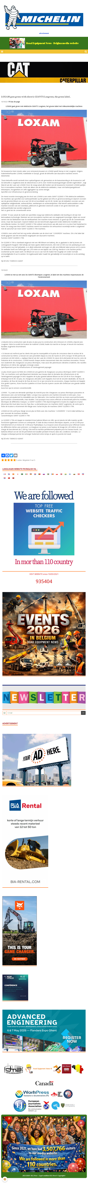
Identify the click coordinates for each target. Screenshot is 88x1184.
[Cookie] (4, 1179)
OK (83, 713)
